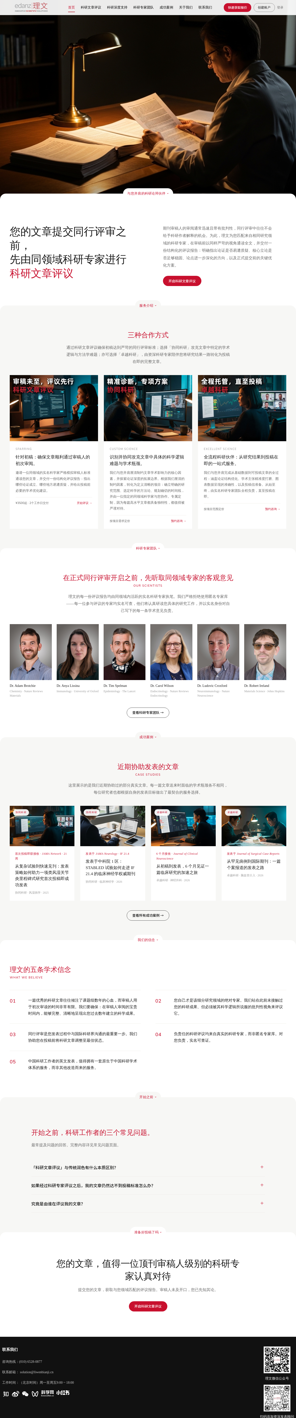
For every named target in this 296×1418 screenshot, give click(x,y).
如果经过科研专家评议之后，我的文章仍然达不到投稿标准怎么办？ (93, 1185)
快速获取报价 (237, 7)
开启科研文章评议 (148, 1306)
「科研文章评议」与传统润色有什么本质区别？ (74, 1167)
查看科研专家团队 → (148, 712)
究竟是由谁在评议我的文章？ (58, 1204)
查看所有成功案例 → (148, 915)
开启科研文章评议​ (182, 280)
